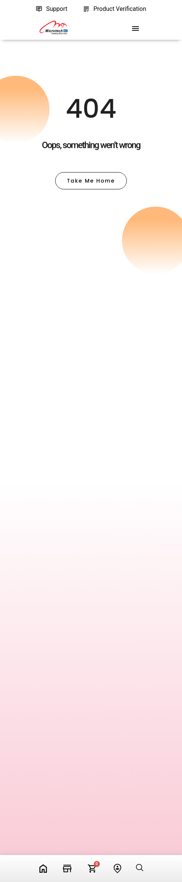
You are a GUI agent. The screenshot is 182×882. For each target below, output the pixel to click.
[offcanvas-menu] (135, 28)
